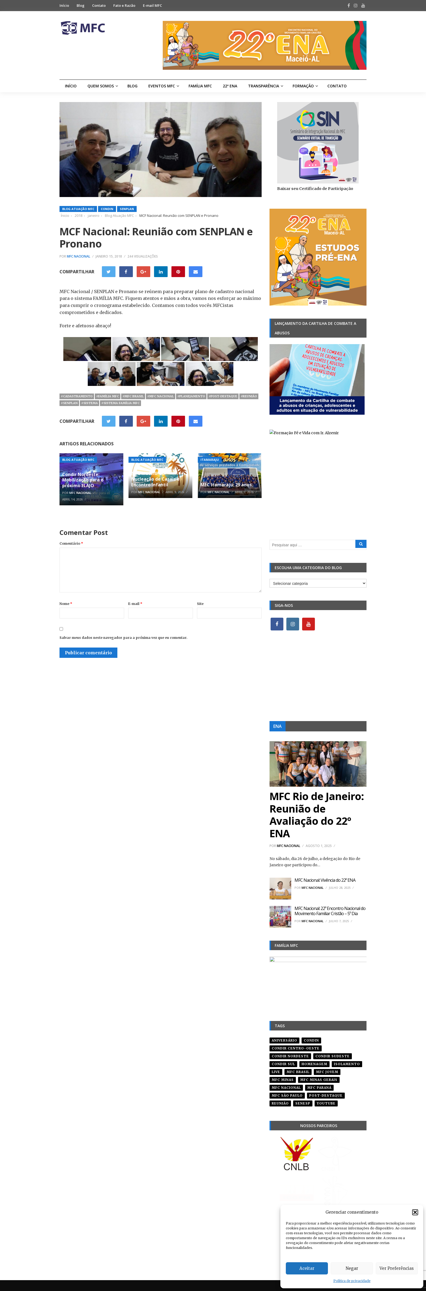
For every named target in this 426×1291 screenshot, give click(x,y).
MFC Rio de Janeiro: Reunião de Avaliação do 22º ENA (317, 814)
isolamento (347, 1064)
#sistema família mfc (120, 403)
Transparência (263, 85)
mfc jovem (327, 1072)
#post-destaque (223, 396)
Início (64, 5)
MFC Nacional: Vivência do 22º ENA (325, 880)
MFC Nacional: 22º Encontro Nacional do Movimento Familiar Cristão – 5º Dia (330, 910)
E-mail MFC (152, 5)
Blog (80, 5)
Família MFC (200, 85)
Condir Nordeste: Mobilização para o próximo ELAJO (83, 480)
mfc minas (283, 1080)
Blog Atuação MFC (78, 209)
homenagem (314, 1064)
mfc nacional (286, 1088)
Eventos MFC (161, 85)
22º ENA (230, 85)
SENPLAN (127, 209)
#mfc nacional (160, 396)
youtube (326, 1103)
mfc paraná (319, 1088)
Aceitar (306, 1268)
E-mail (135, 604)
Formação (303, 85)
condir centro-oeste (296, 1048)
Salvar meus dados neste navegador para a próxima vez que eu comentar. (123, 638)
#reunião (249, 396)
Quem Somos (100, 85)
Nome (65, 604)
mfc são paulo (287, 1095)
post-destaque (326, 1095)
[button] (415, 1212)
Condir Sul (283, 1064)
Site (200, 604)
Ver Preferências (397, 1268)
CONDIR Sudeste (332, 1056)
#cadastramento (77, 396)
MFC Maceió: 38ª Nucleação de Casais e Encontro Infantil (155, 479)
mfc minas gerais (318, 1080)
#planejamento (191, 396)
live (276, 1072)
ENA (277, 726)
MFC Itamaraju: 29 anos (226, 485)
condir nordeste (290, 1056)
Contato (99, 5)
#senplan (69, 403)
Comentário (71, 543)
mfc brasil (298, 1072)
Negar (352, 1268)
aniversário (284, 1040)
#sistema (89, 403)
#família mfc (107, 396)
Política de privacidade (352, 1281)
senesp (302, 1103)
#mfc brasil (133, 396)
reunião (280, 1103)
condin (311, 1040)
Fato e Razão (124, 5)
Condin (107, 209)
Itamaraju (210, 460)
